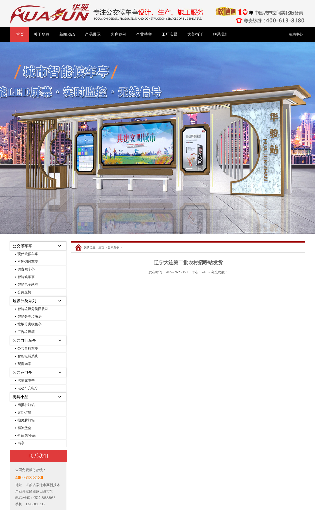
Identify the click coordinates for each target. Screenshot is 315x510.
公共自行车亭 (24, 340)
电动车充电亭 (27, 388)
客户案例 (118, 34)
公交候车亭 (22, 246)
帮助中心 (296, 34)
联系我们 (221, 34)
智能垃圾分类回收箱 (32, 309)
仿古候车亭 (26, 269)
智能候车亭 (26, 277)
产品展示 (93, 34)
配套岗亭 (24, 364)
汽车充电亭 (26, 380)
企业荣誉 (144, 34)
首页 (20, 34)
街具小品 (20, 397)
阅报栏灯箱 (26, 405)
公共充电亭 (22, 372)
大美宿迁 (195, 34)
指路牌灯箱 (26, 420)
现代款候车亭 (27, 254)
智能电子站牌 (27, 284)
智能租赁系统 (27, 356)
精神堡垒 (24, 428)
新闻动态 (67, 34)
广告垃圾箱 (26, 332)
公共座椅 (24, 292)
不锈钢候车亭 (27, 261)
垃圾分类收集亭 (29, 324)
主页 (101, 247)
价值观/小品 (26, 435)
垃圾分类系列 (24, 301)
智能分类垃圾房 (29, 316)
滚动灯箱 (24, 412)
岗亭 (20, 443)
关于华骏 (41, 34)
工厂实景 (169, 34)
